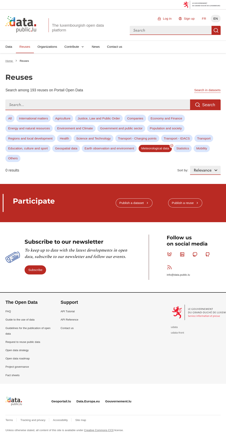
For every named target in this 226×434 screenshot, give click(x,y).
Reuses (24, 46)
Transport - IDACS (177, 138)
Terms (9, 420)
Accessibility (60, 420)
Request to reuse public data (22, 341)
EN (215, 18)
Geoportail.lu (61, 401)
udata (174, 327)
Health (64, 138)
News (96, 46)
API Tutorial (68, 311)
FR (204, 18)
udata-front (177, 332)
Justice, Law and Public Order (99, 118)
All (10, 118)
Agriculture (62, 118)
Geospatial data (66, 148)
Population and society (166, 128)
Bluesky (170, 254)
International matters (33, 118)
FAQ (8, 311)
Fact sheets (12, 375)
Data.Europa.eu (88, 401)
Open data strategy (17, 350)
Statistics (182, 148)
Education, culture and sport (28, 148)
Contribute (71, 46)
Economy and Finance (166, 118)
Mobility (201, 148)
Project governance (17, 366)
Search (216, 30)
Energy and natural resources (29, 128)
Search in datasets (207, 90)
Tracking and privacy (33, 420)
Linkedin (183, 254)
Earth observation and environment (109, 148)
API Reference (69, 319)
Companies (135, 118)
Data (8, 46)
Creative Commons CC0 (99, 430)
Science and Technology (93, 138)
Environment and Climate (75, 128)
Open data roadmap (17, 358)
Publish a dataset (131, 203)
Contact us (114, 46)
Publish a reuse (183, 203)
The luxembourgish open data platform (78, 27)
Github (208, 254)
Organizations (47, 46)
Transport (204, 138)
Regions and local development (30, 138)
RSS (170, 267)
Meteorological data (155, 148)
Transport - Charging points (137, 138)
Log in (167, 18)
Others (13, 158)
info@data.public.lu (178, 274)
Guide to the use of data (19, 319)
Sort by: (182, 170)
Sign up (189, 18)
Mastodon (195, 254)
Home (9, 60)
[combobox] (171, 30)
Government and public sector (121, 128)
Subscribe (35, 270)
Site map (80, 420)
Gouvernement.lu (118, 401)
